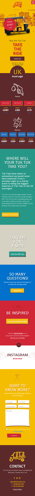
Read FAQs (17, 290)
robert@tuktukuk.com (17, 482)
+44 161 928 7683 (18, 486)
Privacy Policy (17, 489)
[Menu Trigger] (33, 2)
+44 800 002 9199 (17, 65)
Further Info (17, 58)
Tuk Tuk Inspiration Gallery (17, 321)
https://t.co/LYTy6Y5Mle (17, 338)
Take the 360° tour (17, 254)
